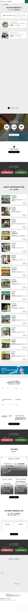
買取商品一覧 (3, 579)
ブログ (2, 590)
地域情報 (16, 569)
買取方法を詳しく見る (14, 424)
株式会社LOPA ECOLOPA (6, 1)
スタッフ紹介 (3, 589)
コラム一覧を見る (14, 499)
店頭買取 (16, 574)
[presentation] (22, 608)
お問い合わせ (17, 588)
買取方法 (2, 570)
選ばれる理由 (3, 567)
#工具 (10, 32)
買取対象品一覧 (17, 573)
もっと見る (14, 536)
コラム (2, 582)
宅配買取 (16, 571)
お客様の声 (3, 573)
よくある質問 (3, 569)
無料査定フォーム (7, 172)
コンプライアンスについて (5, 571)
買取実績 (2, 586)
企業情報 (16, 577)
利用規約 (16, 583)
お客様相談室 (17, 586)
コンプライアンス (18, 582)
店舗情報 (2, 587)
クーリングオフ (17, 580)
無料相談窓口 (17, 591)
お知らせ (2, 580)
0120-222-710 (4, 603)
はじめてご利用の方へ (5, 566)
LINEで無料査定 (21, 172)
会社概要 (16, 579)
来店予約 (16, 590)
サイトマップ (3, 592)
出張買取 (16, 567)
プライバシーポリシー (18, 585)
